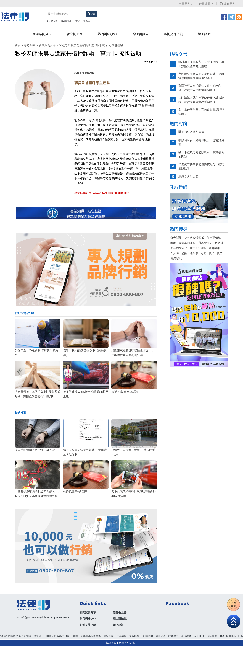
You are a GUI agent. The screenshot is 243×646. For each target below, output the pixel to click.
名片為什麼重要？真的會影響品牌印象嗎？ (201, 111)
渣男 (77, 21)
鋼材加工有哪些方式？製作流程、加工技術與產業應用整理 (201, 64)
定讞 (203, 253)
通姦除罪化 (66, 21)
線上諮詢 (204, 34)
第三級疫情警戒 (194, 237)
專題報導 (29, 45)
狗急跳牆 (215, 248)
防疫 (184, 253)
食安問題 (176, 237)
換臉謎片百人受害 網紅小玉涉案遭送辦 (201, 142)
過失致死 (176, 258)
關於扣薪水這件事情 (191, 131)
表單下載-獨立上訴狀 (124, 391)
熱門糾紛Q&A (107, 34)
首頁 (17, 45)
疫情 (212, 253)
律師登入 (227, 3)
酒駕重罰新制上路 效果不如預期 (35, 449)
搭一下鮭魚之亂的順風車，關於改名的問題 (201, 154)
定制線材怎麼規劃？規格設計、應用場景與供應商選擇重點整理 (201, 76)
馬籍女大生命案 (188, 176)
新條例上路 (75, 34)
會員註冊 (206, 3)
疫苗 (220, 253)
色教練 (219, 242)
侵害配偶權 (51, 21)
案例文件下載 (173, 34)
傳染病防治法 (178, 248)
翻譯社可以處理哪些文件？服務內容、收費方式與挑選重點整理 (199, 88)
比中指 (194, 248)
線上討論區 (141, 34)
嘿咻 (173, 242)
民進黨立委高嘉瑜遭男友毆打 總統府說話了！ (201, 166)
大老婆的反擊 (187, 242)
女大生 (174, 253)
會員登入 (186, 3)
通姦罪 (86, 21)
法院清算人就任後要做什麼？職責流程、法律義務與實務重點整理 (201, 100)
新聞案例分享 (42, 34)
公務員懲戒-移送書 (75, 491)
